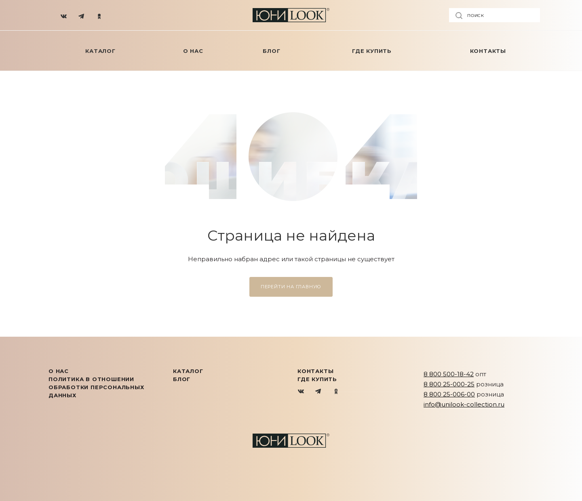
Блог (181, 379)
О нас (58, 371)
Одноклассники (336, 391)
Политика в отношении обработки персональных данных (96, 387)
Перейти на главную (291, 286)
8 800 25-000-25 (449, 384)
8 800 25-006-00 (449, 394)
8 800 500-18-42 (449, 374)
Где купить (317, 379)
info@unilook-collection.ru (464, 404)
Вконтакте (301, 391)
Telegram (318, 391)
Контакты (315, 371)
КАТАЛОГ (188, 371)
